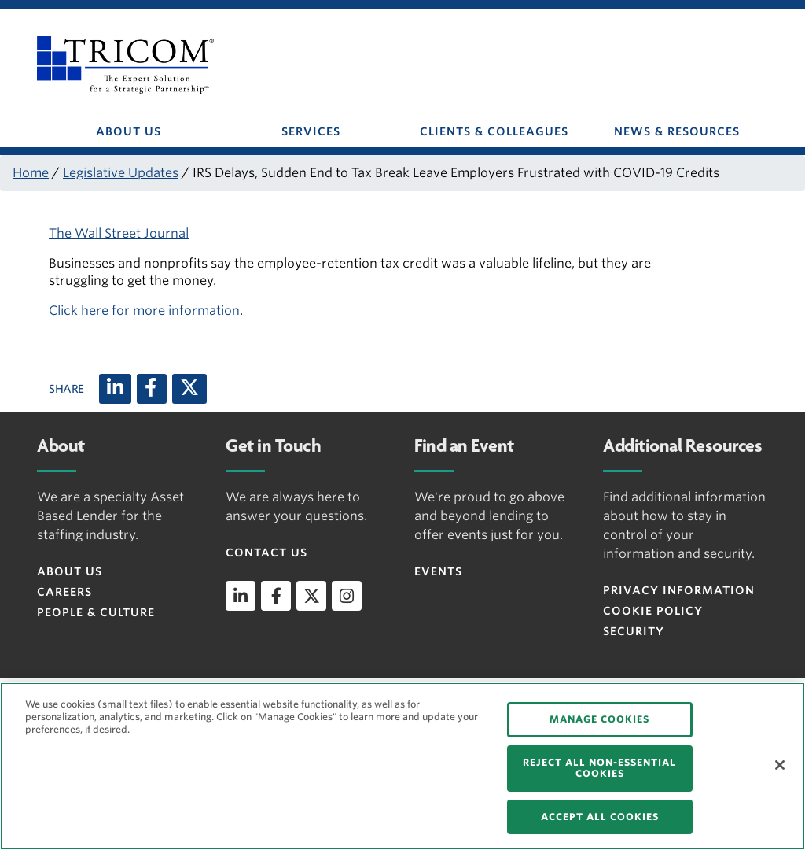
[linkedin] (240, 596)
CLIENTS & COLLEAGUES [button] (494, 131)
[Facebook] (152, 389)
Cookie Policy (653, 610)
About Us (69, 571)
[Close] (780, 765)
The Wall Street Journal (119, 233)
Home (31, 172)
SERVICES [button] (310, 131)
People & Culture (96, 612)
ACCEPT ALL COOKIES (600, 816)
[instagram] (347, 596)
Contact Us (266, 552)
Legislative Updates (120, 172)
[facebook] (276, 596)
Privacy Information (679, 590)
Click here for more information (144, 310)
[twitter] (311, 596)
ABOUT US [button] (128, 131)
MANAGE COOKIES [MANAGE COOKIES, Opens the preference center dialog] (599, 719)
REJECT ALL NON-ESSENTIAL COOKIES (599, 767)
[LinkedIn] (115, 389)
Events (438, 571)
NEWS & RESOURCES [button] (677, 131)
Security (633, 631)
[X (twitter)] (189, 389)
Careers (64, 592)
